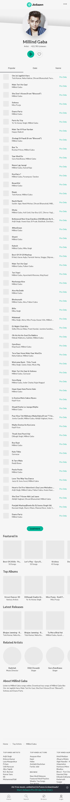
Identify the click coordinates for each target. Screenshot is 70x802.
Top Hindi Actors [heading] (38, 752)
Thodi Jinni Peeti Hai (21, 434)
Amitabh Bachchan (37, 764)
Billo (14, 308)
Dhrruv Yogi (48, 212)
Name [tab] (58, 68)
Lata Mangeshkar (10, 761)
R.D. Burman (8, 772)
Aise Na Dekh (18, 290)
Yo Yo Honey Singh (19, 123)
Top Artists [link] (34, 784)
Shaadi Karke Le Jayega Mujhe (25, 407)
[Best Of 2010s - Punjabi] (12, 550)
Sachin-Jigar (17, 203)
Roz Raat (16, 443)
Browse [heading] (33, 772)
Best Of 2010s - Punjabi (12, 562)
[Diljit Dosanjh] (33, 656)
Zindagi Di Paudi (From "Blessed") (26, 138)
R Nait (14, 257)
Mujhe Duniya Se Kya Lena (23, 425)
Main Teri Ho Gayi (20, 85)
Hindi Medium (62, 756)
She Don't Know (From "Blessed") (26, 93)
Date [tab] (35, 68)
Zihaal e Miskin (63, 759)
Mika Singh (27, 248)
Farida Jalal (34, 766)
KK (4, 777)
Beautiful (16, 183)
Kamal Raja (27, 168)
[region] (35, 743)
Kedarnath (61, 779)
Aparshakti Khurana (31, 275)
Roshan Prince (17, 150)
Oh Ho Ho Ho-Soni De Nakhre (25, 335)
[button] (39, 54)
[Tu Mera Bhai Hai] (55, 620)
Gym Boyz (16, 344)
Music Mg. (36, 365)
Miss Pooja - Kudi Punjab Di (55, 597)
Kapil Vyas (16, 400)
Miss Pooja (16, 105)
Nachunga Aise (18, 281)
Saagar (59, 782)
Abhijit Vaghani (41, 418)
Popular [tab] (11, 68)
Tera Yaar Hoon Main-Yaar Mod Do (27, 353)
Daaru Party (17, 111)
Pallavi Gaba (28, 266)
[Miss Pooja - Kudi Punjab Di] (55, 585)
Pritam (6, 764)
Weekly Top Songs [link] (37, 781)
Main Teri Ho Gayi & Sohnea (24, 371)
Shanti (15, 237)
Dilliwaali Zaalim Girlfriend (33, 597)
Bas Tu (15, 147)
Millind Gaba (35, 41)
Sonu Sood (23, 481)
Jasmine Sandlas (46, 329)
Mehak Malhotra (18, 338)
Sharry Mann (29, 508)
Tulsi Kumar (16, 78)
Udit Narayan (8, 766)
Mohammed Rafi (9, 779)
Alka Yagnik (7, 769)
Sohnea (15, 102)
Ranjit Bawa (16, 463)
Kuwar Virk (40, 320)
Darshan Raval (52, 221)
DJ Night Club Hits (20, 326)
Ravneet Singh (17, 508)
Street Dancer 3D (12, 597)
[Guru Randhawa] (55, 656)
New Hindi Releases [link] (38, 776)
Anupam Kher (35, 756)
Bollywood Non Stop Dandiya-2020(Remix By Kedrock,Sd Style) (39, 219)
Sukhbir (29, 338)
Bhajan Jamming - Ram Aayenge (33, 632)
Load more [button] (35, 528)
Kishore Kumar (9, 759)
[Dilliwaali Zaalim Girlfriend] (33, 585)
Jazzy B (15, 481)
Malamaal (16, 317)
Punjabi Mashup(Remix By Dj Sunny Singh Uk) (32, 505)
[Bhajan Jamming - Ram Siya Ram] (12, 620)
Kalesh (15, 246)
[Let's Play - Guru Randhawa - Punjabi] (33, 550)
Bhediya (60, 769)
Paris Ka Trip (17, 120)
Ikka (25, 302)
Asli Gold (26, 212)
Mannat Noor (40, 508)
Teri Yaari (16, 273)
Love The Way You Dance (23, 478)
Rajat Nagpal (39, 382)
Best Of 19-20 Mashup (22, 255)
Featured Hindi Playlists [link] (39, 779)
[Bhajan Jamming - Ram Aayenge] (33, 620)
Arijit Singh (16, 221)
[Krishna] (55, 550)
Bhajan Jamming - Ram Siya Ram (12, 632)
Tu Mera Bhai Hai (55, 632)
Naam (14, 192)
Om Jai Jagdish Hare (21, 76)
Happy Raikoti (17, 132)
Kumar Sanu (8, 774)
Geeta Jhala (26, 365)
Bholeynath (17, 299)
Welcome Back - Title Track (24, 362)
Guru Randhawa (18, 159)
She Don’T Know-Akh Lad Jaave (25, 496)
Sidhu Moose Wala (19, 329)
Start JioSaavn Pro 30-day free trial (35, 790)
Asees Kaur (25, 221)
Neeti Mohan (27, 203)
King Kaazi (44, 275)
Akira (24, 320)
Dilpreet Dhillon (53, 257)
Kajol (32, 759)
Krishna (55, 562)
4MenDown (17, 228)
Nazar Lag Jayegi (19, 165)
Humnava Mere (63, 766)
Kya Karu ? (16, 174)
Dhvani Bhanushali (40, 78)
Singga (43, 257)
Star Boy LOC (36, 212)
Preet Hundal (33, 329)
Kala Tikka (16, 452)
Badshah (41, 221)
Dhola (14, 210)
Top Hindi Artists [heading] (11, 752)
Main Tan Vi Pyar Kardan (22, 129)
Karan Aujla (22, 257)
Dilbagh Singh (17, 436)
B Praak (34, 221)
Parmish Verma (34, 257)
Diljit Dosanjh (34, 668)
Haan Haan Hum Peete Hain (24, 389)
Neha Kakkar (27, 78)
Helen (32, 761)
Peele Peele (17, 469)
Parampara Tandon (31, 177)
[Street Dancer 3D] (12, 585)
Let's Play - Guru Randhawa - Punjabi (33, 562)
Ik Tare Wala (17, 461)
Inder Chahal (28, 382)
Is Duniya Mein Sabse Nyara (24, 398)
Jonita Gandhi (17, 418)
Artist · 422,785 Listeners (35, 46)
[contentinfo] (35, 772)
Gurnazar (27, 374)
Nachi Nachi (17, 201)
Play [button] (30, 54)
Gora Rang (16, 380)
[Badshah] (12, 656)
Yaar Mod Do (17, 156)
